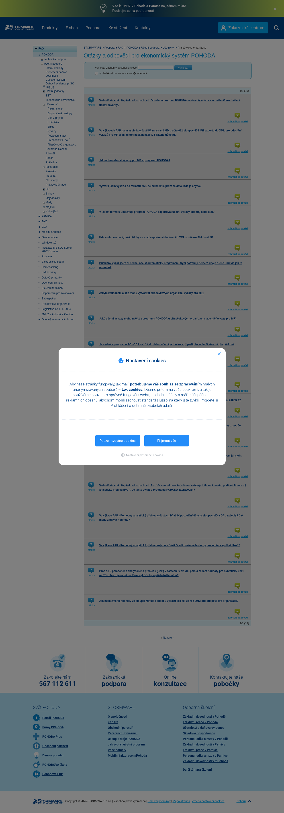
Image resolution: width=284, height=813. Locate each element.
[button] (142, 455)
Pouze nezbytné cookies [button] (118, 440)
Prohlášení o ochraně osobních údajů (141, 405)
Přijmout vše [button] (166, 440)
